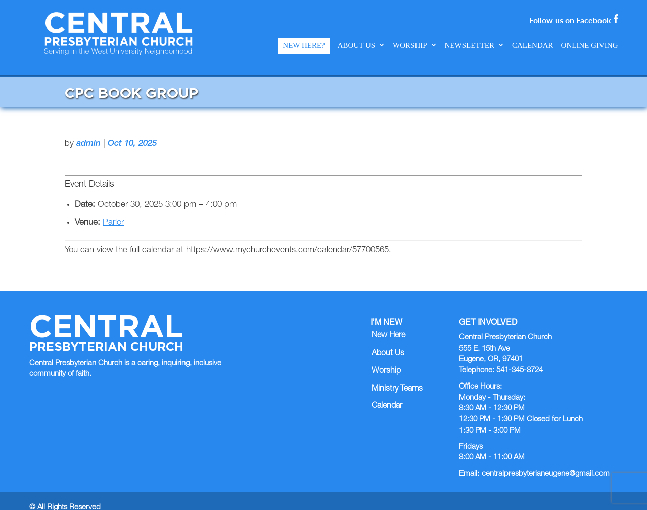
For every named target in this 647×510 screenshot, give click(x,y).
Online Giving (589, 45)
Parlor (113, 209)
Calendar (532, 45)
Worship (410, 45)
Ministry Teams (397, 375)
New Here (388, 322)
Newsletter (469, 45)
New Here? (304, 45)
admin (88, 130)
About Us (356, 45)
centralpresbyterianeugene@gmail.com (546, 460)
